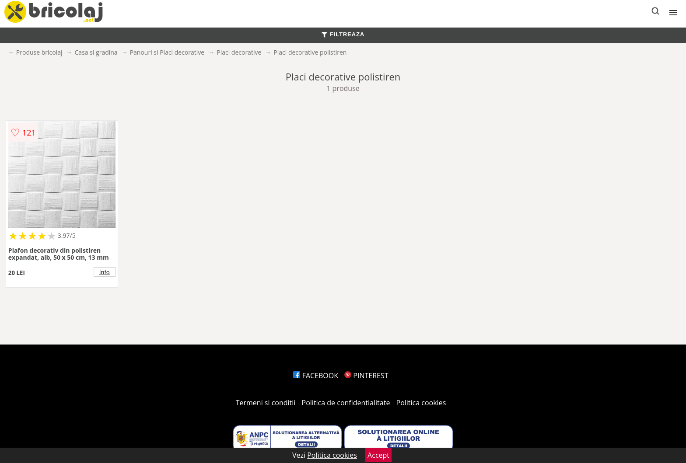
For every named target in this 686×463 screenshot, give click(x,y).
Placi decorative (239, 52)
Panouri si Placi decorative (167, 52)
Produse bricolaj (39, 52)
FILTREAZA (343, 34)
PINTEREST (366, 375)
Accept (378, 455)
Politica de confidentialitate (346, 402)
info (104, 272)
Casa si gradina (96, 52)
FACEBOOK (315, 375)
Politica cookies (421, 402)
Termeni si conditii (266, 402)
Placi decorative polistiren (309, 52)
